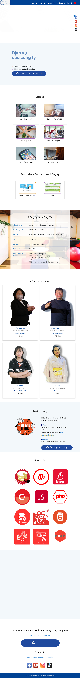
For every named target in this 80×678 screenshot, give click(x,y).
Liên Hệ (69, 3)
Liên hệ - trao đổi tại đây (39, 642)
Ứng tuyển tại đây (56, 447)
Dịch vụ (34, 3)
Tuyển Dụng (61, 3)
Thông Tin (51, 3)
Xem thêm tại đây (29, 73)
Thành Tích (42, 3)
